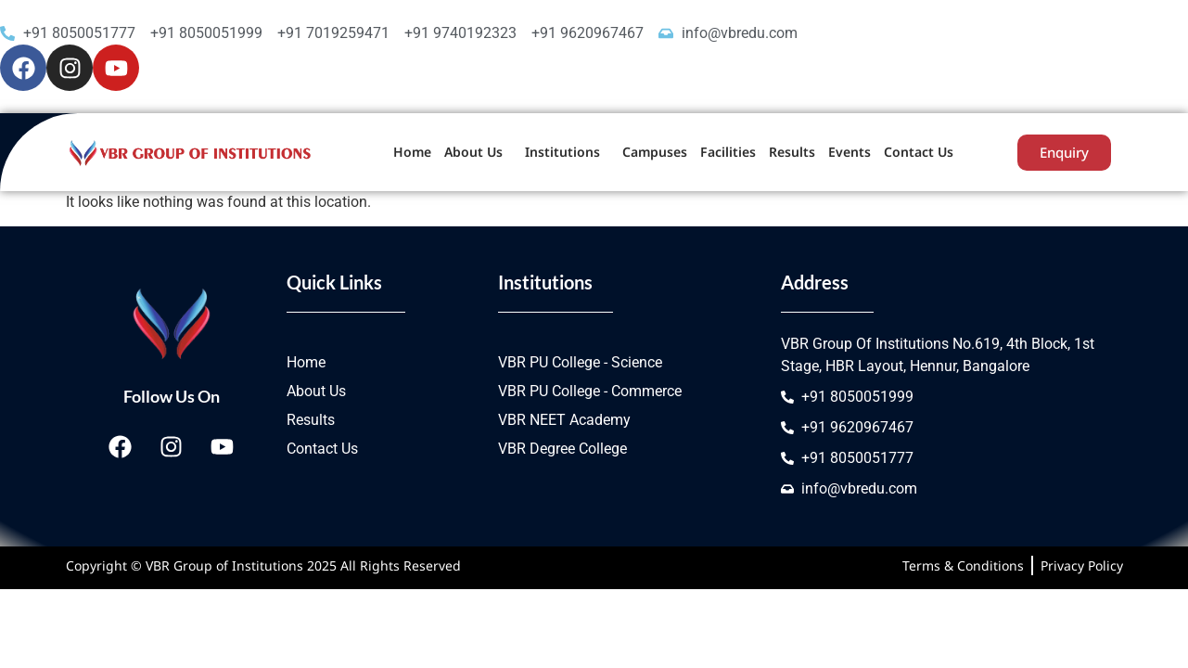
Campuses (654, 152)
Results (792, 152)
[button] (478, 152)
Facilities (728, 152)
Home (412, 152)
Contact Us (918, 152)
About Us (473, 152)
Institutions (562, 152)
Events (849, 152)
